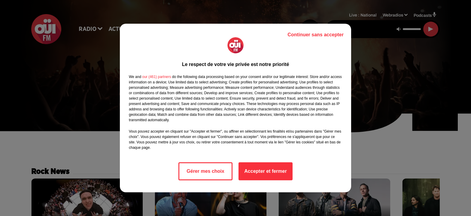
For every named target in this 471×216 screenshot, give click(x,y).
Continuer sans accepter (315, 34)
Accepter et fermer (265, 171)
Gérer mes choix (205, 171)
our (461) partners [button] (156, 77)
